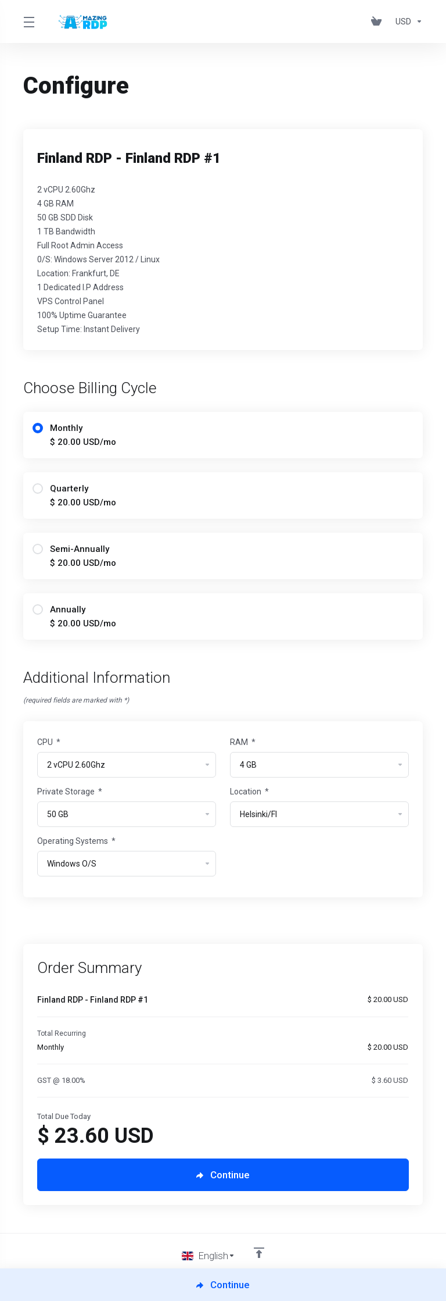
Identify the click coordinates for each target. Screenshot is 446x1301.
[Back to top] (259, 1253)
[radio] (38, 428)
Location (249, 791)
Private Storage (69, 791)
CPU (48, 742)
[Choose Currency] (407, 21)
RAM (243, 742)
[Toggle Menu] (28, 21)
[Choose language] (208, 1255)
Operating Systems (76, 841)
